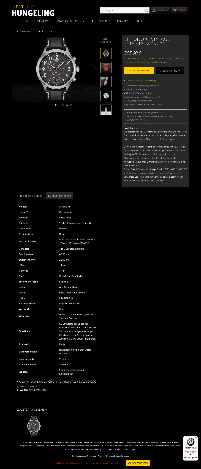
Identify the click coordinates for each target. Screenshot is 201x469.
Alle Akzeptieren (138, 462)
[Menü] (196, 438)
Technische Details (31, 195)
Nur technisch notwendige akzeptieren (104, 463)
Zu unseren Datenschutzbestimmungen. (120, 449)
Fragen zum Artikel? (29, 386)
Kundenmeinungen (59, 195)
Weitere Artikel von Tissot (32, 389)
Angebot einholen (170, 70)
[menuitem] (124, 10)
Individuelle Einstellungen (67, 463)
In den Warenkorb (139, 70)
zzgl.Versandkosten (158, 62)
